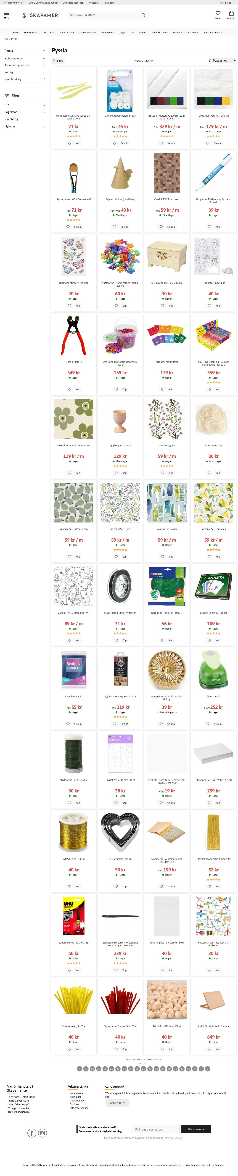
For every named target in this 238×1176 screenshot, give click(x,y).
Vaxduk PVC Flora (120, 529)
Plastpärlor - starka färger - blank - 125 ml (120, 284)
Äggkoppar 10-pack (120, 445)
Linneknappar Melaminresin (120, 115)
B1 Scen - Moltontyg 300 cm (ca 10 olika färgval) (166, 117)
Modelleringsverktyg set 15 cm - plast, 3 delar (73, 117)
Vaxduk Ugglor (167, 445)
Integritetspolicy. (173, 1138)
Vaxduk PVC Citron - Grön (74, 529)
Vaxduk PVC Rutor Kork (167, 199)
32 (182, 1068)
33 (188, 1068)
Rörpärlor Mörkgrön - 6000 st (167, 612)
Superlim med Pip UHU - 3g (74, 942)
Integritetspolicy (79, 1108)
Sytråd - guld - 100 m (74, 859)
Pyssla (16, 32)
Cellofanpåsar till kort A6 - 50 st (167, 942)
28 (156, 1068)
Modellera (178, 32)
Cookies (74, 1104)
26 (143, 1068)
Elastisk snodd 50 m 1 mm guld (213, 859)
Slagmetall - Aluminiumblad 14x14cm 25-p (167, 860)
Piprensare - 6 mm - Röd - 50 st (120, 1026)
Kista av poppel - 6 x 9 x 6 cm (167, 282)
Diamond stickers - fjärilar (73, 282)
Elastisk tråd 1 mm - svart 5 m (120, 612)
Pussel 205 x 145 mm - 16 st (120, 780)
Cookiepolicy (77, 1100)
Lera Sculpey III (73, 696)
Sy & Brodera (108, 32)
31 (175, 1068)
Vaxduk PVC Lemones (214, 529)
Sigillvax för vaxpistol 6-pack (120, 696)
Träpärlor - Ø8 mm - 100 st (167, 1026)
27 (150, 1068)
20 (105, 1068)
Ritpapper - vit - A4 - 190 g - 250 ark (213, 780)
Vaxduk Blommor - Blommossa (74, 445)
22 (118, 1068)
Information (225, 2)
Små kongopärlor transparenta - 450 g (120, 363)
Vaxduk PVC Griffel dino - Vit (73, 612)
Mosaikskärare (73, 361)
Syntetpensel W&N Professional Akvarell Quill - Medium (120, 944)
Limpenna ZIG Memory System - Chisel (213, 201)
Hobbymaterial (31, 32)
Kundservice (77, 1093)
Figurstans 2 (213, 696)
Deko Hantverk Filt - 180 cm (214, 115)
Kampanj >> (111, 2)
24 (130, 1068)
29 (162, 1068)
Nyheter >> (94, 2)
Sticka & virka (67, 32)
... (86, 1068)
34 (194, 1068)
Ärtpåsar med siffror (167, 361)
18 (92, 1068)
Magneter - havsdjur (213, 282)
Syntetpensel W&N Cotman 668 (74, 199)
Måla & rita (49, 32)
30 (169, 1068)
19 (98, 1068)
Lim (132, 32)
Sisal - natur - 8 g (214, 445)
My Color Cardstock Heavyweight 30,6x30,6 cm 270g (166, 781)
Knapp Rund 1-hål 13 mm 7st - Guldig (167, 698)
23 (124, 1068)
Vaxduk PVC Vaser (167, 529)
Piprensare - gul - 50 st (74, 1026)
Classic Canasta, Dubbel (213, 612)
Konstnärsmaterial (213, 32)
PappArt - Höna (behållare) (120, 199)
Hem (5, 38)
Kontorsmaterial (160, 32)
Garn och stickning (88, 32)
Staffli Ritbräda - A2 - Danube (213, 1026)
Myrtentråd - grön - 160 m (74, 780)
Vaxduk (143, 32)
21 (111, 1068)
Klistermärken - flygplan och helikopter (213, 944)
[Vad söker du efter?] (108, 15)
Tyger (123, 32)
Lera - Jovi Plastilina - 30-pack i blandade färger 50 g (214, 363)
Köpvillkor (75, 1096)
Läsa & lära (193, 32)
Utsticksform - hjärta (120, 859)
